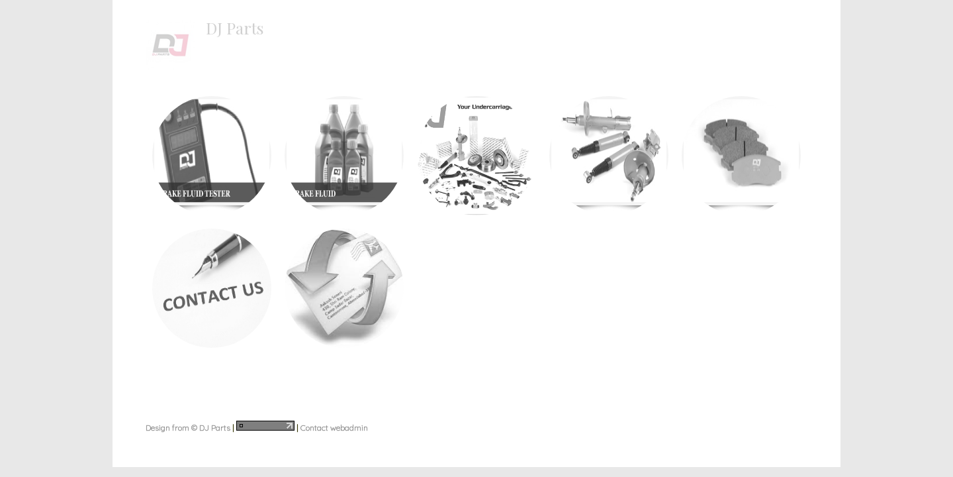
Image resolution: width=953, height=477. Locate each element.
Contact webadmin (334, 428)
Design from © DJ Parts (188, 428)
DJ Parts (234, 27)
